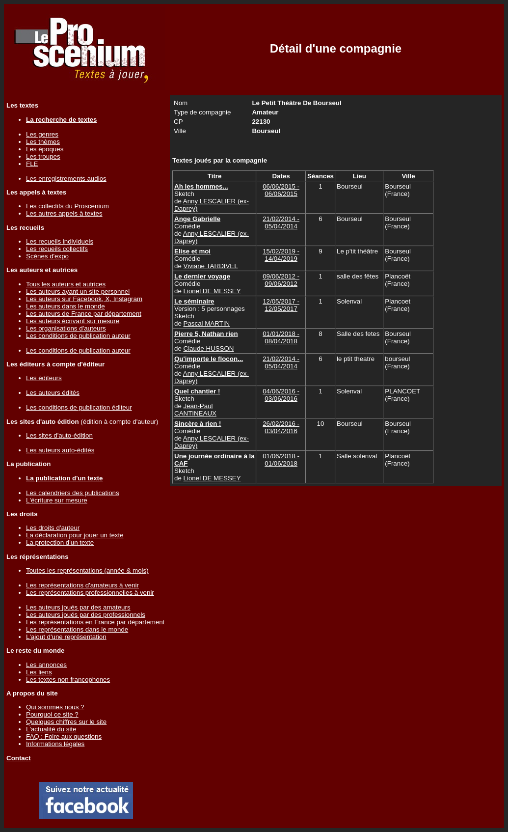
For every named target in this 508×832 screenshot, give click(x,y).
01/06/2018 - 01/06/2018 (281, 459)
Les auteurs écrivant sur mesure (72, 321)
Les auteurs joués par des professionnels (85, 614)
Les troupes (43, 156)
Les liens (39, 672)
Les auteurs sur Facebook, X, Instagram (84, 299)
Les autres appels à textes (64, 213)
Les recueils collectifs (57, 248)
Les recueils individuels (59, 241)
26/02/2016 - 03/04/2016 (281, 427)
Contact (18, 758)
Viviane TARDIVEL (211, 266)
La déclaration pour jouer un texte (75, 535)
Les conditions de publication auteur (78, 335)
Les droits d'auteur (53, 527)
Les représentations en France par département (95, 622)
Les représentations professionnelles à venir (90, 592)
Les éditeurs (44, 378)
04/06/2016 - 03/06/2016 (281, 395)
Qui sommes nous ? (55, 707)
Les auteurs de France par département (83, 313)
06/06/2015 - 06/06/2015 (281, 190)
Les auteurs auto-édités (60, 450)
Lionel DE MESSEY (212, 291)
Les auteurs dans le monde (65, 306)
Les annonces (46, 664)
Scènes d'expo (47, 256)
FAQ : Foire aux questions (64, 736)
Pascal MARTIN (207, 323)
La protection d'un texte (60, 542)
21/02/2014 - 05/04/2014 (281, 222)
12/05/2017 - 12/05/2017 (281, 305)
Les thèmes (43, 141)
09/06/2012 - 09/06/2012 (281, 280)
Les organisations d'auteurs (66, 328)
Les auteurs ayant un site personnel (78, 291)
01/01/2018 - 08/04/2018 (281, 337)
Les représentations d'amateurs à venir (82, 585)
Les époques (44, 149)
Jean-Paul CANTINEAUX (195, 409)
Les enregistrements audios (66, 178)
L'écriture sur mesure (56, 500)
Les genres (42, 134)
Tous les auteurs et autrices (66, 284)
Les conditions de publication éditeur (79, 407)
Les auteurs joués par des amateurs (78, 607)
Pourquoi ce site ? (52, 714)
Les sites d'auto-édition (59, 435)
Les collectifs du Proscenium (67, 206)
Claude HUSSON (209, 348)
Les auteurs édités (53, 392)
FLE (32, 163)
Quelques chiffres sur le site (66, 721)
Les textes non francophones (68, 679)
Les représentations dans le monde (77, 629)
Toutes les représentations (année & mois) (87, 570)
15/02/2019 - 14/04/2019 (281, 255)
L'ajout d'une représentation (66, 636)
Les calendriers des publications (72, 493)
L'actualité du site (51, 729)
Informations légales (55, 744)
